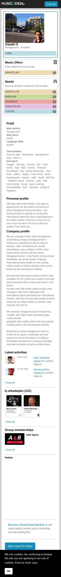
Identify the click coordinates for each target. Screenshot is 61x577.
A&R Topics (32, 435)
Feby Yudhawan (42, 357)
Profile (8, 53)
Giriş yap (51, 4)
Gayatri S (38, 361)
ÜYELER (30, 111)
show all (9, 382)
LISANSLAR (30, 101)
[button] (20, 546)
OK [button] (8, 571)
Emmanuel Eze (41, 369)
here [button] (34, 562)
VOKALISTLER (30, 106)
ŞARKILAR (30, 96)
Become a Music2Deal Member (26, 524)
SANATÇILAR (30, 72)
